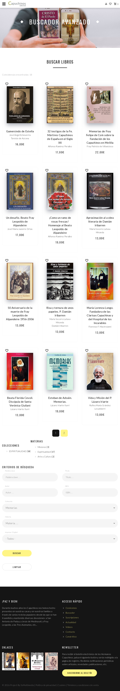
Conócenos (71, 608)
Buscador (70, 612)
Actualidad (71, 622)
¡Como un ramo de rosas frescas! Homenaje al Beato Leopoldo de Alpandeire (60, 225)
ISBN (67, 486)
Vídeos (69, 627)
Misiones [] (43, 447)
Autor (7, 486)
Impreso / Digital (11, 532)
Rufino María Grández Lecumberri (100, 407)
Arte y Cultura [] (46, 456)
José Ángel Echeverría (20, 135)
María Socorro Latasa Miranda (100, 231)
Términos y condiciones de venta (83, 685)
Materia (8, 517)
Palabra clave (10, 471)
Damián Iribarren (60, 326)
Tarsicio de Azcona (20, 138)
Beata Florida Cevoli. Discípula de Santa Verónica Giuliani (20, 401)
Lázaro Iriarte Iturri (20, 409)
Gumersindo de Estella (20, 131)
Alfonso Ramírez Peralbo (60, 146)
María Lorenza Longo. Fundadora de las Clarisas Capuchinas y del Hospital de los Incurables (100, 315)
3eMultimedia (27, 685)
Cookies (62, 685)
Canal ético (71, 636)
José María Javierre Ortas (20, 229)
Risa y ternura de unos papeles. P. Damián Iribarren (60, 311)
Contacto (70, 632)
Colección (8, 501)
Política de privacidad (46, 685)
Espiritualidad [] (46, 452)
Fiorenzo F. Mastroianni (100, 326)
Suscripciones (72, 617)
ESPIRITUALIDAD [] (20, 451)
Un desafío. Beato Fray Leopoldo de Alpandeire (20, 221)
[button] (60, 508)
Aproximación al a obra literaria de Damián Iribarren (100, 221)
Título (67, 471)
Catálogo (50, 35)
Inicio (35, 35)
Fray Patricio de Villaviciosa (100, 146)
